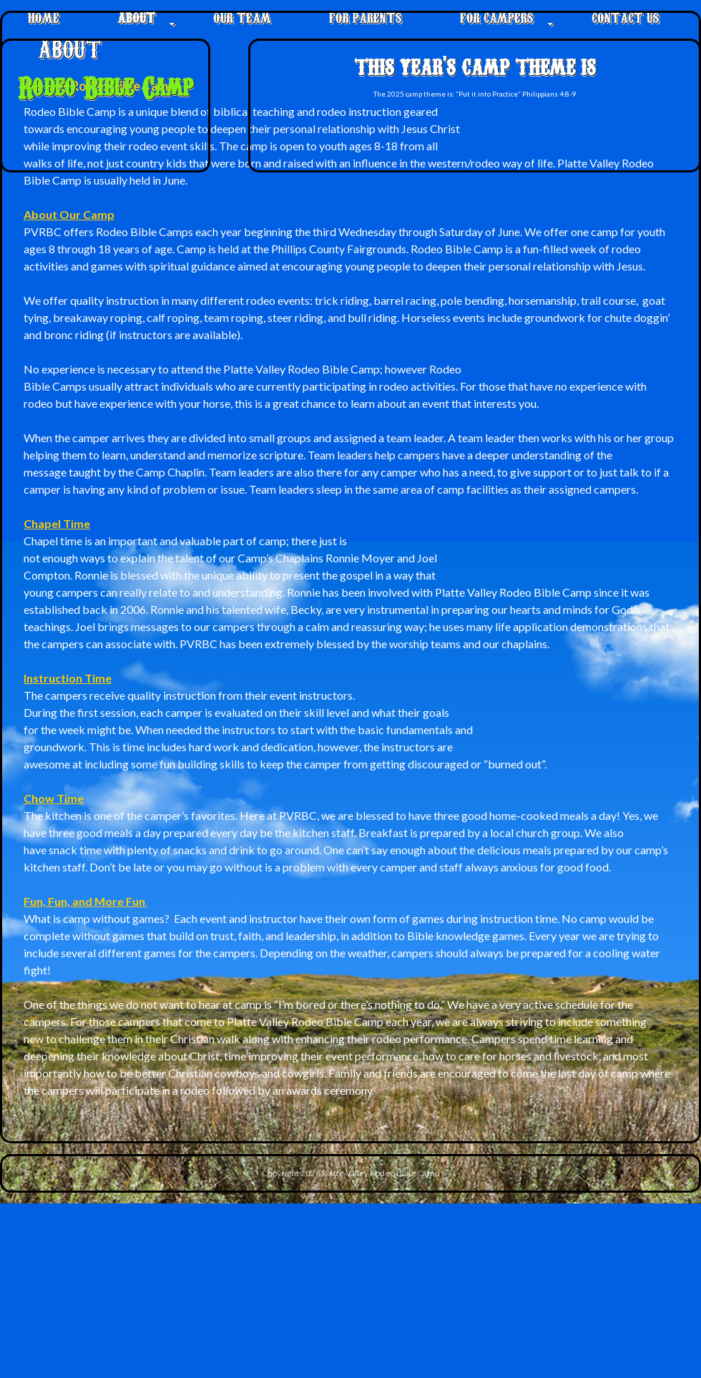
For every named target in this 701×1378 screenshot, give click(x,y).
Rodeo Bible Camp (105, 86)
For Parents (365, 16)
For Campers (497, 16)
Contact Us (626, 16)
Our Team (242, 16)
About (136, 16)
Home (43, 16)
